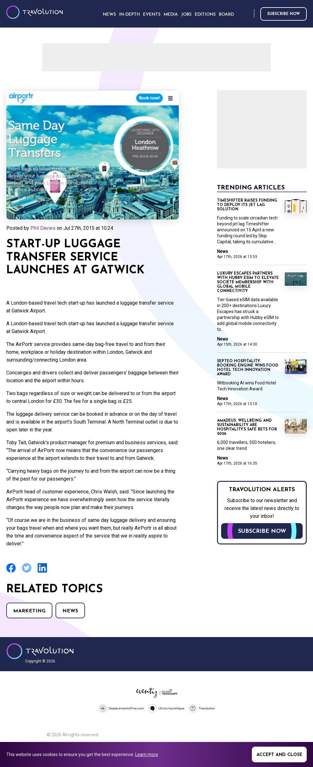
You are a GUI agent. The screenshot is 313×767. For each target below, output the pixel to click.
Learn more (146, 754)
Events (152, 14)
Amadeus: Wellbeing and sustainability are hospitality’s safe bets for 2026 (247, 427)
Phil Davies (43, 228)
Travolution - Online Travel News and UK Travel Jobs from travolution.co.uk (40, 651)
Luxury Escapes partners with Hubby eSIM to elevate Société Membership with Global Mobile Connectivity (248, 282)
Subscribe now (283, 14)
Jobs (186, 14)
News (70, 611)
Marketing (29, 611)
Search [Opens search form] (248, 13)
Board (226, 14)
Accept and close (279, 755)
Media (171, 14)
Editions (205, 14)
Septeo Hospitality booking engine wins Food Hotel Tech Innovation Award (247, 367)
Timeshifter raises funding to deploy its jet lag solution (247, 205)
